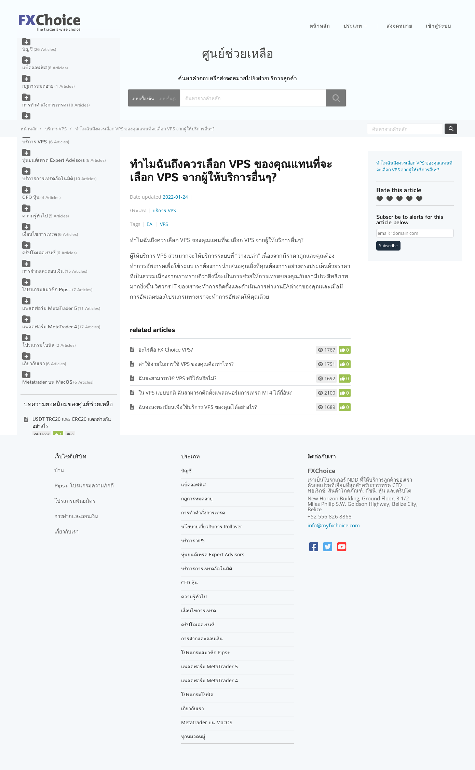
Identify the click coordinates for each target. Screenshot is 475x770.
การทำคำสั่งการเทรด (44, 105)
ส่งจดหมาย (399, 26)
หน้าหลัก (320, 26)
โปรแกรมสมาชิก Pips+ (46, 289)
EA (150, 224)
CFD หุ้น (31, 197)
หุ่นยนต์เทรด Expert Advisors (53, 160)
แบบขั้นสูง (168, 98)
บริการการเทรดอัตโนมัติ (47, 178)
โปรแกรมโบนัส (38, 345)
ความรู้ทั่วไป (35, 216)
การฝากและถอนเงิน (43, 271)
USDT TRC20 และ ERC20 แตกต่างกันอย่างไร (71, 422)
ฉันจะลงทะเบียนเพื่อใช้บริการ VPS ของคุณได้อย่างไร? (197, 406)
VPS (164, 224)
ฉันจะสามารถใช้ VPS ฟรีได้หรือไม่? (177, 378)
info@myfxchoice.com (334, 525)
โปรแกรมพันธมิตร (74, 501)
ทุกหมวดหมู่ (193, 736)
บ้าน (59, 470)
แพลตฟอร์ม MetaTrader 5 (49, 308)
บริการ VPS (56, 129)
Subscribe (388, 245)
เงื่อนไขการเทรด (39, 234)
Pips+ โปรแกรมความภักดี (84, 485)
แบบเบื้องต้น (143, 98)
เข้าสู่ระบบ (438, 26)
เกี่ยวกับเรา (33, 363)
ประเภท (352, 26)
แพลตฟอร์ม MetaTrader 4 (49, 327)
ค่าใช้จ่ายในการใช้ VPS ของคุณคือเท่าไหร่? (185, 363)
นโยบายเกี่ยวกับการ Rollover (211, 526)
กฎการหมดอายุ (38, 86)
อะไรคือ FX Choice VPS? (165, 349)
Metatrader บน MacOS (47, 382)
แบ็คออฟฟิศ (34, 68)
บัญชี (27, 49)
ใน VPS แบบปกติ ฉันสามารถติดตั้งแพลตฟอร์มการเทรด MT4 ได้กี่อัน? (214, 392)
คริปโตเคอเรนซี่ (39, 252)
